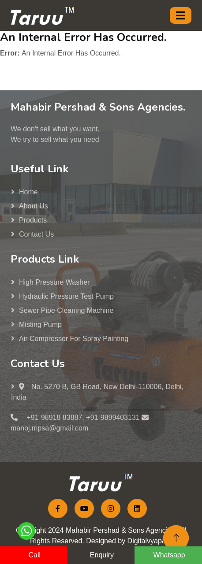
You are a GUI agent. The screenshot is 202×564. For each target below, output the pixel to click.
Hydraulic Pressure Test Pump (66, 296)
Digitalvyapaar (149, 541)
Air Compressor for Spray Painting (73, 338)
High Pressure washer (54, 282)
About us (33, 206)
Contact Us (36, 234)
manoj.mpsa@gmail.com (49, 428)
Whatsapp (169, 555)
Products (33, 220)
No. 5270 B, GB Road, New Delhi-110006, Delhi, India (97, 392)
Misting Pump (40, 324)
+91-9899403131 (112, 417)
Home (28, 192)
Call (35, 555)
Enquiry (102, 555)
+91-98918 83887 (53, 417)
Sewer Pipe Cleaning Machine (66, 310)
